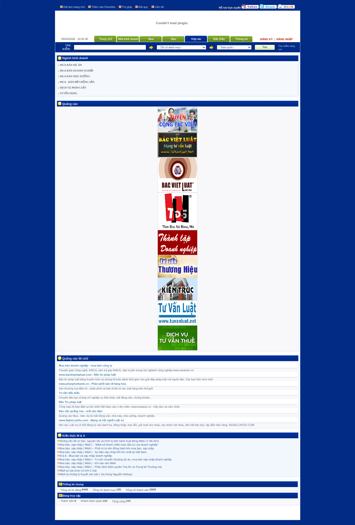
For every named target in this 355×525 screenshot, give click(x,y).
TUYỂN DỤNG (67, 93)
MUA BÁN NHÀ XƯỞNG (74, 76)
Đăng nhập (285, 39)
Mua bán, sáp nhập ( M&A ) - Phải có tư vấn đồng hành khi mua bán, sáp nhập (106, 448)
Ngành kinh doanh (75, 58)
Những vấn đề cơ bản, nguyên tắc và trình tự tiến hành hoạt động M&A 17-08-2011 (109, 440)
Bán (173, 38)
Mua (151, 38)
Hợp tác (196, 38)
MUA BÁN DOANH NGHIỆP (75, 70)
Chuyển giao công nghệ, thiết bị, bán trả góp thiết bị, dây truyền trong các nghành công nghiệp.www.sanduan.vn (126, 370)
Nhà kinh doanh (128, 38)
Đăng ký (267, 39)
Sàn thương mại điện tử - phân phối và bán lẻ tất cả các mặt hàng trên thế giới (106, 388)
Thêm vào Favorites (103, 6)
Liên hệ (159, 6)
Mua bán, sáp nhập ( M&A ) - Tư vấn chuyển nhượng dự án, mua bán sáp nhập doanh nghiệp (115, 459)
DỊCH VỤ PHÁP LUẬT (72, 87)
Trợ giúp (127, 6)
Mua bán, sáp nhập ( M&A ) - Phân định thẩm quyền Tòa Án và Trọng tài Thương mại (110, 466)
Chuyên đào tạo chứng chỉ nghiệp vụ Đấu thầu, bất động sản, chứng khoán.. (105, 397)
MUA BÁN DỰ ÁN (70, 64)
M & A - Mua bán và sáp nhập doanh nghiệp (85, 455)
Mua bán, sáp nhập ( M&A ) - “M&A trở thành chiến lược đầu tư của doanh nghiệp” (108, 444)
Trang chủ (105, 38)
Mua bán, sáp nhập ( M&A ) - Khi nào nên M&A (87, 463)
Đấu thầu (219, 38)
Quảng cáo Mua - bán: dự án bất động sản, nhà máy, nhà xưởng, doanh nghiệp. (107, 415)
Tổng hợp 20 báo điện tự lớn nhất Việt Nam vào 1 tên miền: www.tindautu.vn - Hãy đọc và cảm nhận (119, 406)
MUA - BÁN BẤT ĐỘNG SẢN (76, 81)
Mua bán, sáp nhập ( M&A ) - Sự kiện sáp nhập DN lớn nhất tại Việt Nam (103, 452)
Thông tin (241, 38)
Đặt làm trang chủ (74, 6)
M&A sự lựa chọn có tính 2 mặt (78, 470)
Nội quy (143, 6)
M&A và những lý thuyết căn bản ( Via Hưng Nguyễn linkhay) (95, 474)
